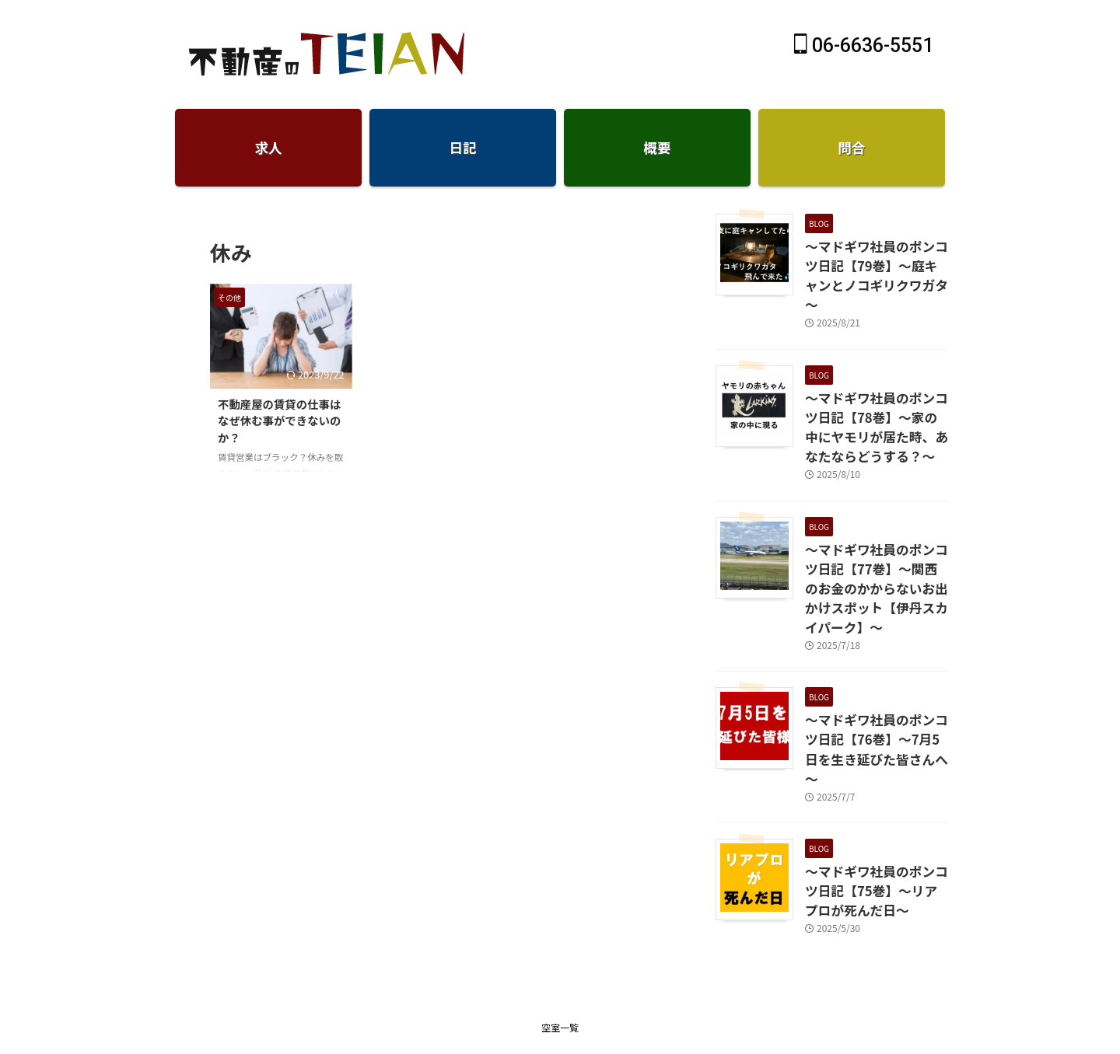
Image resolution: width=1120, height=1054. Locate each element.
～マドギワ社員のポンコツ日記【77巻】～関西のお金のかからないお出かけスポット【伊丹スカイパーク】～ (877, 540)
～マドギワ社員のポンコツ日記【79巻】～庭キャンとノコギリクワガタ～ (872, 262)
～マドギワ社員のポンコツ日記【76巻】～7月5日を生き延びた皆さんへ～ (873, 675)
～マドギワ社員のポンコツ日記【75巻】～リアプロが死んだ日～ (872, 801)
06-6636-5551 (863, 45)
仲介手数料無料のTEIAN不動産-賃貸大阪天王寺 (559, 973)
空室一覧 (560, 934)
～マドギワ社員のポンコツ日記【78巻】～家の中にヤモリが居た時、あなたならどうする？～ (872, 397)
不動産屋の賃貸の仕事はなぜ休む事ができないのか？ (279, 420)
